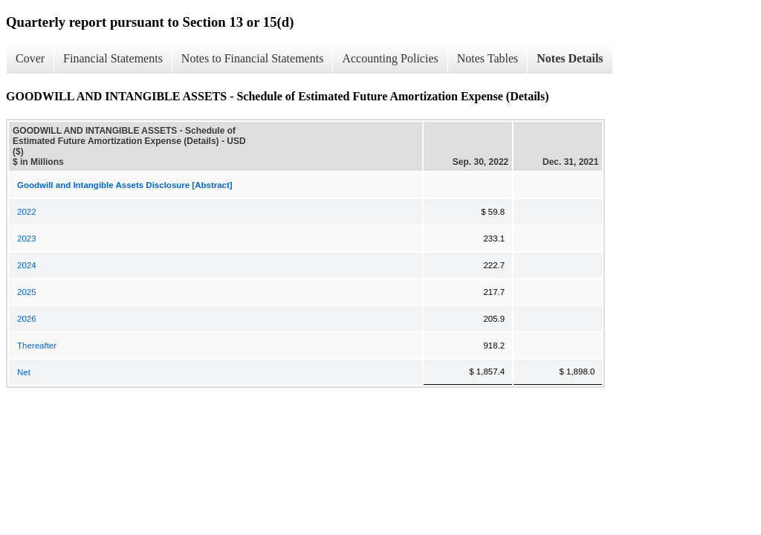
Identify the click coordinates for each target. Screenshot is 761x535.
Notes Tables (488, 58)
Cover (30, 58)
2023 (26, 238)
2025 (26, 292)
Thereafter (36, 345)
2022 (26, 211)
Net (23, 372)
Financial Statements (113, 58)
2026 (26, 318)
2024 (26, 265)
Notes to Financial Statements (252, 58)
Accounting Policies (390, 58)
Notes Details (570, 58)
